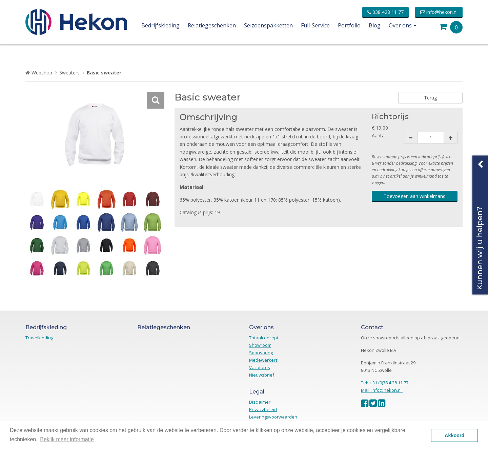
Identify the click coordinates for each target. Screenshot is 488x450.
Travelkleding (39, 338)
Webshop (42, 72)
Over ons (402, 25)
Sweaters (69, 72)
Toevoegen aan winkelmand (415, 196)
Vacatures (259, 367)
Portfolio (349, 25)
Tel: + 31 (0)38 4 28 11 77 (384, 383)
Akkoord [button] (454, 435)
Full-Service (315, 25)
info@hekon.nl (439, 12)
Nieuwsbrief (261, 375)
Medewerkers (263, 360)
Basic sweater (104, 72)
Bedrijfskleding (160, 25)
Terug (430, 97)
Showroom (260, 345)
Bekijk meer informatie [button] (67, 439)
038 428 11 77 (385, 12)
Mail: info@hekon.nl (382, 390)
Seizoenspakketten (268, 25)
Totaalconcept (263, 338)
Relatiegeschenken (212, 25)
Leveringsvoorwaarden (273, 417)
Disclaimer (259, 402)
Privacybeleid (263, 409)
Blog (375, 25)
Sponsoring (261, 353)
